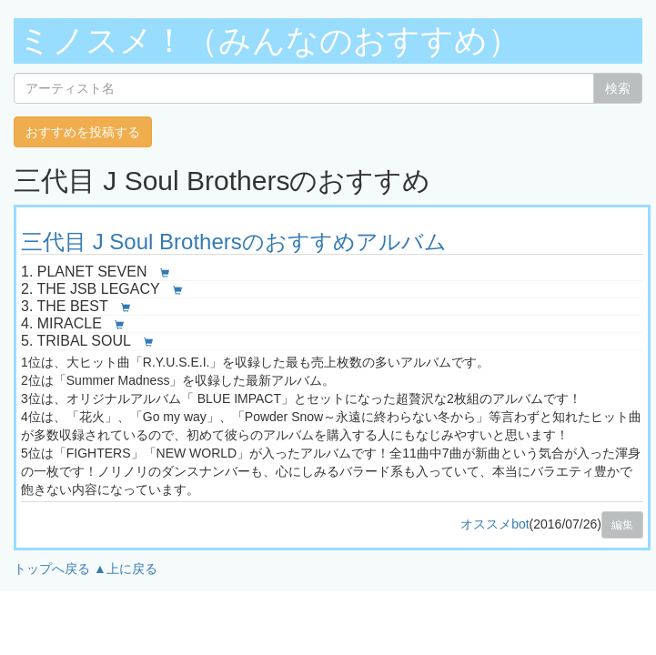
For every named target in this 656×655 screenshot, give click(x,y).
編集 (622, 525)
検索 (618, 88)
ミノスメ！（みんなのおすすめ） (269, 40)
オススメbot (494, 524)
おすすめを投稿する (82, 132)
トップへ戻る (52, 568)
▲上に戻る (125, 568)
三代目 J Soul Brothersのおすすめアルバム (234, 241)
